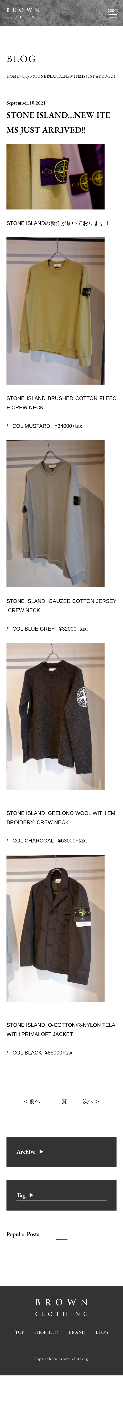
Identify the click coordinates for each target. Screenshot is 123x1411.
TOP (19, 1332)
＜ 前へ (31, 1101)
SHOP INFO (46, 1332)
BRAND (77, 1332)
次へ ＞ (91, 1101)
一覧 (61, 1101)
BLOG (102, 1332)
